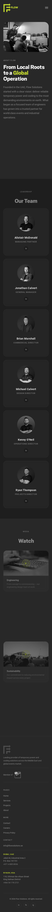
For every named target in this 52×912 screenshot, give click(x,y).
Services (6, 801)
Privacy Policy (9, 833)
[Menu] (47, 7)
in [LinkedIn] (19, 905)
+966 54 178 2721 (11, 883)
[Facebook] (26, 905)
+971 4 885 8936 (10, 864)
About (6, 810)
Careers (6, 828)
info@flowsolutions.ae (13, 846)
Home (5, 796)
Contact (6, 823)
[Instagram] (33, 905)
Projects (6, 805)
